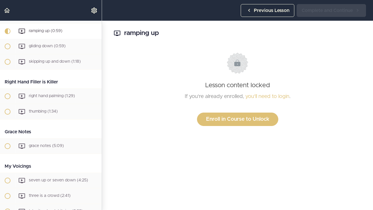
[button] (7, 10)
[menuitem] (94, 10)
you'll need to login (267, 96)
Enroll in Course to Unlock (237, 119)
